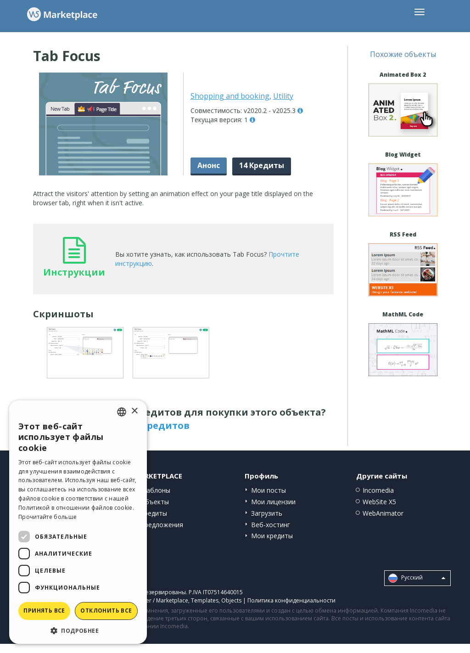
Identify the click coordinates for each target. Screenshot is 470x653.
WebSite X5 (379, 501)
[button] (78, 630)
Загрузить (266, 513)
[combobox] (121, 412)
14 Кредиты (261, 165)
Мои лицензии (273, 501)
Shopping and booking (229, 96)
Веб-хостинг (270, 524)
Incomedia (378, 490)
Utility (283, 96)
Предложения (161, 524)
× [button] (134, 411)
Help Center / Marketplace (154, 600)
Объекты (154, 501)
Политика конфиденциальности (291, 600)
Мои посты (268, 490)
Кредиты (153, 513)
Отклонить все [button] (106, 610)
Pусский (416, 578)
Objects (231, 600)
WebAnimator (383, 513)
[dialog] (78, 522)
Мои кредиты (272, 535)
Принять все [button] (44, 610)
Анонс (208, 165)
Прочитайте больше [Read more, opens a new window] (47, 517)
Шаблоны (155, 490)
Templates (204, 600)
